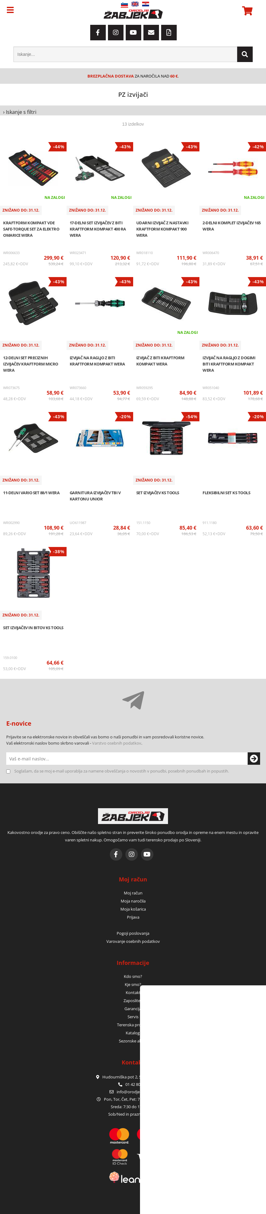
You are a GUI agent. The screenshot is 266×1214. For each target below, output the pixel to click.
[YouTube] (133, 32)
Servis (133, 1016)
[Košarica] (246, 11)
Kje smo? (133, 984)
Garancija (133, 1008)
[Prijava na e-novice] (253, 758)
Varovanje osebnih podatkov (133, 941)
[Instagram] (116, 32)
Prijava (133, 917)
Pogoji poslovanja (133, 933)
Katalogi (133, 1033)
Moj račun (133, 893)
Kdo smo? (133, 976)
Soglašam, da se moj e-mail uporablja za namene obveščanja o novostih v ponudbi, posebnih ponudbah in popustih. (121, 771)
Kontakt (133, 992)
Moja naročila (133, 901)
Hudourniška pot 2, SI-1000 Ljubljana (133, 1077)
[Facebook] (98, 32)
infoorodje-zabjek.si (136, 1092)
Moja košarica (133, 909)
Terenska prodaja (133, 1025)
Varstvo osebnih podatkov (116, 743)
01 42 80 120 (133, 1084)
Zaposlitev (133, 1000)
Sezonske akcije (133, 1041)
